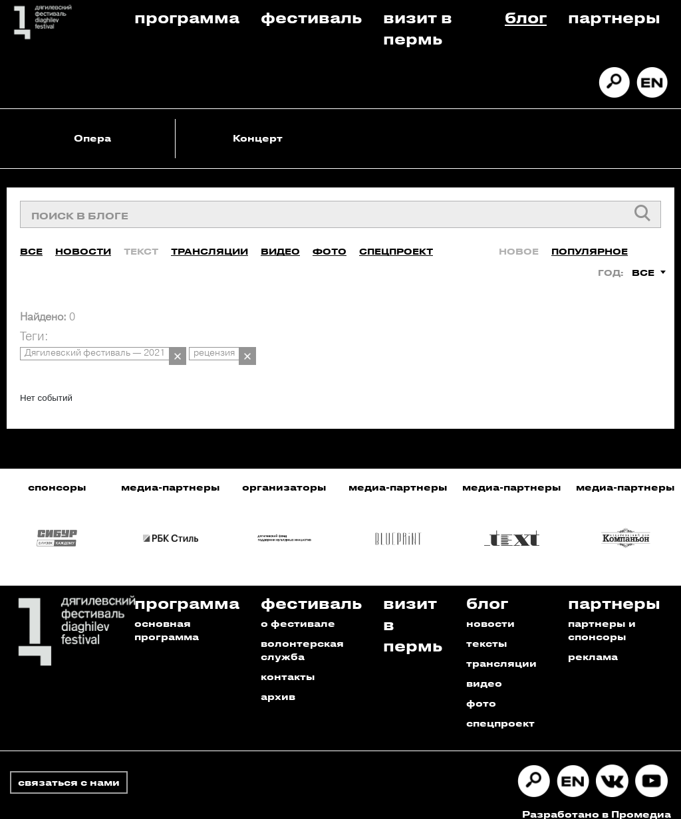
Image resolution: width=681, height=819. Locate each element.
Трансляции (209, 247)
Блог (526, 17)
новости (490, 610)
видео (484, 670)
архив (278, 683)
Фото (329, 247)
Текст (141, 247)
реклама (593, 643)
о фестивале (298, 610)
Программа (186, 17)
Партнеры (614, 17)
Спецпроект (396, 247)
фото (481, 690)
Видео (280, 247)
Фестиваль (311, 17)
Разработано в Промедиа (596, 801)
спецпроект (500, 710)
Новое (519, 247)
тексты (486, 630)
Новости (83, 247)
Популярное (589, 247)
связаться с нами (69, 769)
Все (31, 247)
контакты (288, 663)
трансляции (501, 650)
